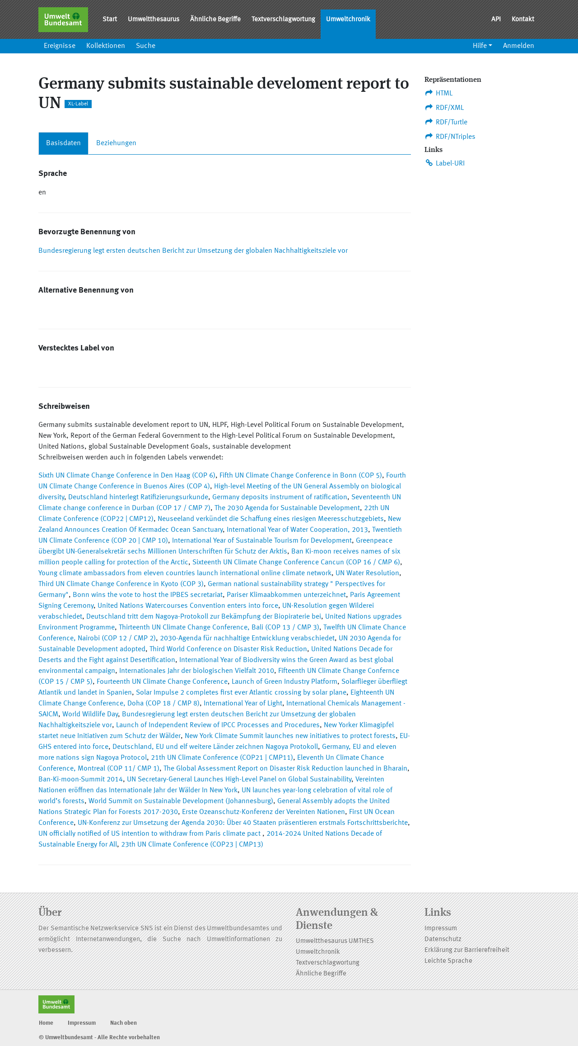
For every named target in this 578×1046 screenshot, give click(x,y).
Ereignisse (59, 46)
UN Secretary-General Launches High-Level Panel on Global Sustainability (239, 779)
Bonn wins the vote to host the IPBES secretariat (148, 595)
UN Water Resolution (367, 573)
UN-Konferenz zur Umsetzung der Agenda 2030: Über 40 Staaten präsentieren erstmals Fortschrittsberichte (243, 823)
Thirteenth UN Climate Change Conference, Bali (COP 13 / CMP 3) (219, 627)
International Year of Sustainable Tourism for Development (262, 540)
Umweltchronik (348, 19)
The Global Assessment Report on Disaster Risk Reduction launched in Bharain (285, 768)
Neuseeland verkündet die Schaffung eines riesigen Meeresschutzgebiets (271, 519)
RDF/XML (444, 108)
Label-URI (444, 163)
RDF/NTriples (449, 137)
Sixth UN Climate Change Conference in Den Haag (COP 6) (126, 475)
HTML (438, 93)
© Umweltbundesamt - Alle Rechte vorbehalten (99, 1038)
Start (110, 19)
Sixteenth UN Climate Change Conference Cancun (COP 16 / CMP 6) (296, 562)
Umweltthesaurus (153, 19)
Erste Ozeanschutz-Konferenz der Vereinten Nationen (263, 812)
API (496, 19)
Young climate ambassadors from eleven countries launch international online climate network (184, 573)
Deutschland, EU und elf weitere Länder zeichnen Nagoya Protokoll (215, 747)
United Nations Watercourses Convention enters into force (188, 606)
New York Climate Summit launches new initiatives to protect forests (290, 736)
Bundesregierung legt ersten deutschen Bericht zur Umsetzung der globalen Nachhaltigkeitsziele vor (193, 251)
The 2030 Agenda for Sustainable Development (287, 508)
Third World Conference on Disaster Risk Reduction (228, 649)
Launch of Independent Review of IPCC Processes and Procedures (218, 725)
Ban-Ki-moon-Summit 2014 (80, 779)
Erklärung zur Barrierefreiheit (466, 950)
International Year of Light (243, 703)
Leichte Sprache (448, 961)
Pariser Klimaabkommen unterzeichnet (286, 595)
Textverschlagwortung (283, 19)
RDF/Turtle (445, 122)
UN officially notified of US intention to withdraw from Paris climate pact (150, 834)
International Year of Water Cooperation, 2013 (297, 530)
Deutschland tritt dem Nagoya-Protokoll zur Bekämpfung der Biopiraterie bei (203, 616)
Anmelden (518, 46)
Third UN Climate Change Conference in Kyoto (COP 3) (121, 584)
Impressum (440, 928)
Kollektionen (105, 46)
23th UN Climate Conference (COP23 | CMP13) (192, 844)
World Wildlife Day (90, 714)
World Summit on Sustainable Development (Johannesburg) (181, 801)
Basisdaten (63, 143)
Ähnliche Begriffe (215, 19)
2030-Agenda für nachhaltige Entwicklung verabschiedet (247, 638)
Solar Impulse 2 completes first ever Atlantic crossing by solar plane (241, 692)
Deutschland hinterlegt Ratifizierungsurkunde (138, 497)
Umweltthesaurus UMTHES (335, 941)
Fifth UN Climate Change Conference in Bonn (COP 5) (300, 475)
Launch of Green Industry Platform (284, 682)
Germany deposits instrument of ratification (279, 497)
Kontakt (523, 19)
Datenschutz (442, 939)
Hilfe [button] (480, 46)
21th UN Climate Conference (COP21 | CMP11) (222, 758)
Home (46, 1023)
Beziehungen (116, 143)
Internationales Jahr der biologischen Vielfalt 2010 (196, 671)
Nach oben (123, 1023)
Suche (145, 46)
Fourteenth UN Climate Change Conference (162, 682)
